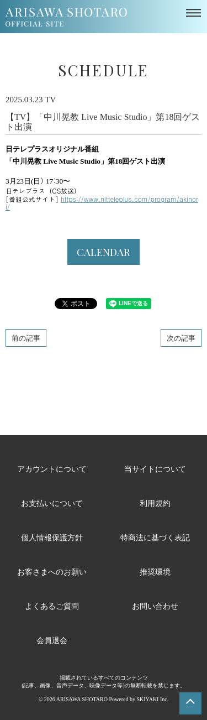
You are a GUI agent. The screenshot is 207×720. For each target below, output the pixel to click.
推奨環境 (155, 571)
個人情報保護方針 (52, 537)
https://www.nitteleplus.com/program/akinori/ (102, 202)
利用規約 (155, 503)
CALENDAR (103, 251)
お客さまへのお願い (52, 571)
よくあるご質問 (52, 606)
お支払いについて (52, 503)
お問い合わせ (155, 606)
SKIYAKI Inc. (152, 699)
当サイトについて (155, 468)
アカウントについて (52, 468)
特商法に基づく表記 (155, 537)
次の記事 (181, 337)
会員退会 (51, 640)
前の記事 (26, 337)
